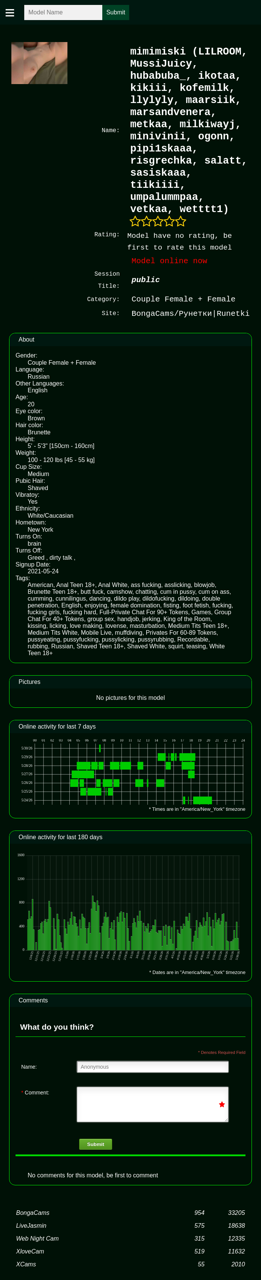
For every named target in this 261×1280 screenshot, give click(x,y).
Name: (29, 1066)
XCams (26, 1263)
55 (201, 1263)
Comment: (35, 1092)
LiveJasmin (31, 1225)
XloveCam (30, 1250)
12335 (236, 1238)
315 (199, 1238)
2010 (238, 1263)
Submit (95, 1143)
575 (199, 1225)
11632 (236, 1250)
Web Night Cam (37, 1238)
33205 (236, 1212)
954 (199, 1212)
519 (199, 1250)
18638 (236, 1225)
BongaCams (32, 1212)
